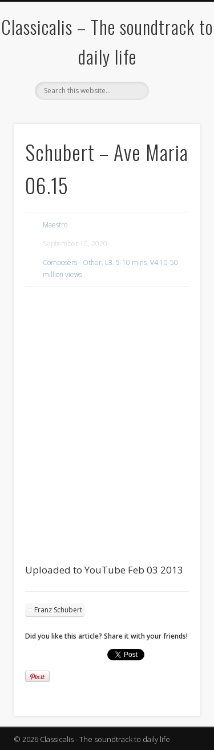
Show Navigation (172, 102)
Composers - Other (72, 262)
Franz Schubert (58, 610)
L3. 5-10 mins (126, 262)
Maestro (55, 225)
